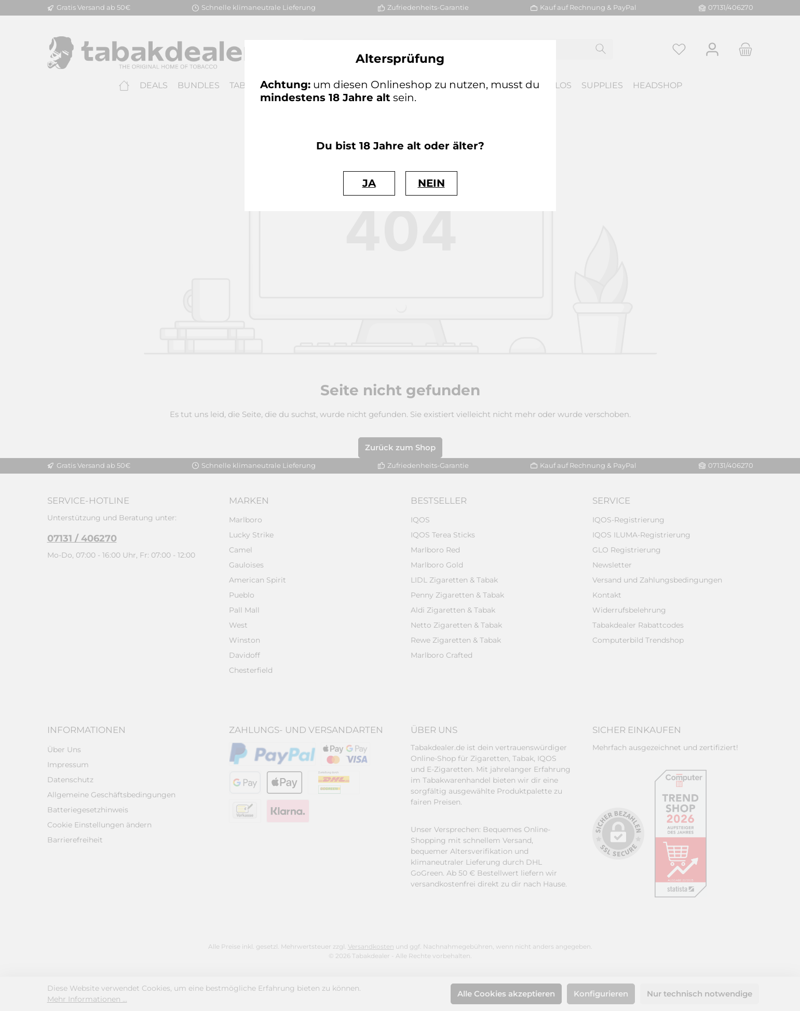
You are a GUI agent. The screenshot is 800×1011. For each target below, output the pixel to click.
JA (369, 183)
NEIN (431, 183)
